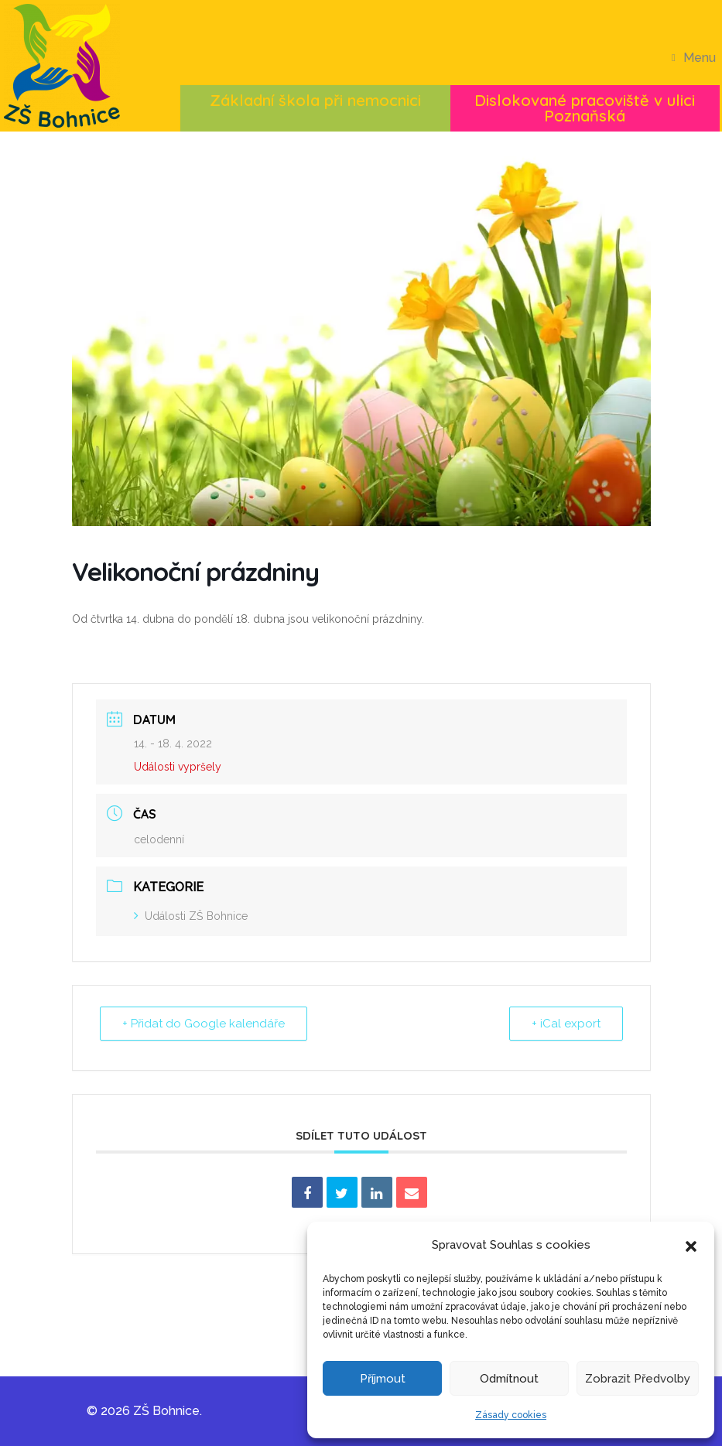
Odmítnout (509, 1379)
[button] (691, 1245)
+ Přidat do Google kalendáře (203, 1024)
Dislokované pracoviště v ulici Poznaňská (584, 108)
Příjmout (382, 1379)
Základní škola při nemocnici (315, 100)
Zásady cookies (510, 1415)
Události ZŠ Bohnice (191, 916)
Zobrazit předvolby (637, 1379)
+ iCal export (566, 1024)
